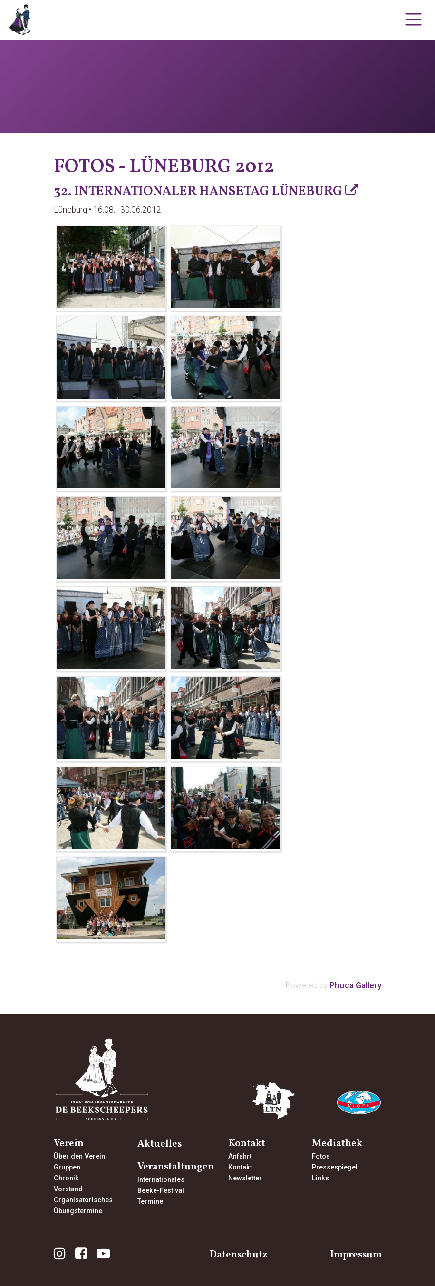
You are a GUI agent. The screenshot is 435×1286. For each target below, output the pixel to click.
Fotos (321, 1156)
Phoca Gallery (355, 985)
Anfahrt (239, 1156)
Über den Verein (79, 1156)
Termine (150, 1202)
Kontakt (240, 1167)
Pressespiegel (335, 1167)
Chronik (66, 1178)
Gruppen (67, 1167)
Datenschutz (238, 1255)
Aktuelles (159, 1144)
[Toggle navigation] (413, 19)
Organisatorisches (83, 1200)
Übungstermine (78, 1211)
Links (320, 1178)
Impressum (356, 1255)
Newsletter (245, 1178)
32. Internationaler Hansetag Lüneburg (198, 191)
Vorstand (68, 1189)
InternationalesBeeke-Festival (160, 1185)
